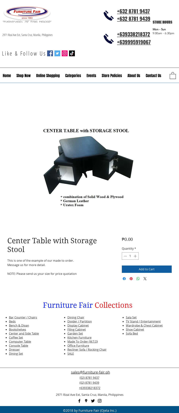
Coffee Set (16, 338)
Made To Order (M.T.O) (82, 342)
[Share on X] (145, 278)
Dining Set (16, 354)
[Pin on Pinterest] (131, 278)
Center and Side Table (24, 333)
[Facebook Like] (154, 385)
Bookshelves (17, 329)
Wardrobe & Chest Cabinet (144, 325)
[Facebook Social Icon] (50, 53)
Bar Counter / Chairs (23, 317)
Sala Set (131, 317)
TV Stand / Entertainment (143, 321)
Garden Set (75, 333)
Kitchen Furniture (79, 338)
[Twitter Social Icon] (57, 53)
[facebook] (79, 400)
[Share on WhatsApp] (138, 278)
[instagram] (99, 400)
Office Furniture (78, 346)
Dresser (14, 350)
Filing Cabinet (76, 329)
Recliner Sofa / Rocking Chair (87, 350)
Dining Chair (75, 317)
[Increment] (135, 256)
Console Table (18, 346)
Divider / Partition (79, 321)
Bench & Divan (19, 325)
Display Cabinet (78, 325)
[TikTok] (72, 53)
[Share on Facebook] (124, 278)
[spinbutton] (130, 256)
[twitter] (92, 400)
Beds (12, 321)
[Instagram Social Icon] (65, 53)
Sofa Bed (132, 333)
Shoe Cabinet (135, 329)
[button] (91, 76)
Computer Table (20, 342)
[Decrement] (124, 256)
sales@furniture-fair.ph (90, 372)
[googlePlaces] (86, 400)
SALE (70, 354)
